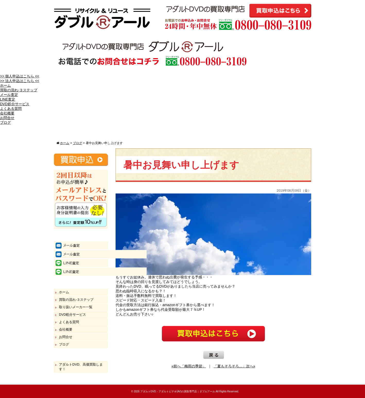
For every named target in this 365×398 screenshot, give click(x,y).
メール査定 (9, 95)
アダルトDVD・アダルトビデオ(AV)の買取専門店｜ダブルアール (177, 391)
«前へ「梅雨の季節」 (188, 366)
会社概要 (7, 113)
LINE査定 (7, 99)
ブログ (5, 122)
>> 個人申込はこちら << (19, 76)
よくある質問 (11, 109)
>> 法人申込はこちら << (19, 81)
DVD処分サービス (14, 104)
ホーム (5, 85)
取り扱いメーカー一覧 (75, 307)
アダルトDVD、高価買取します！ (81, 366)
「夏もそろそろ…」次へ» (234, 366)
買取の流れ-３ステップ (18, 90)
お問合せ (7, 118)
